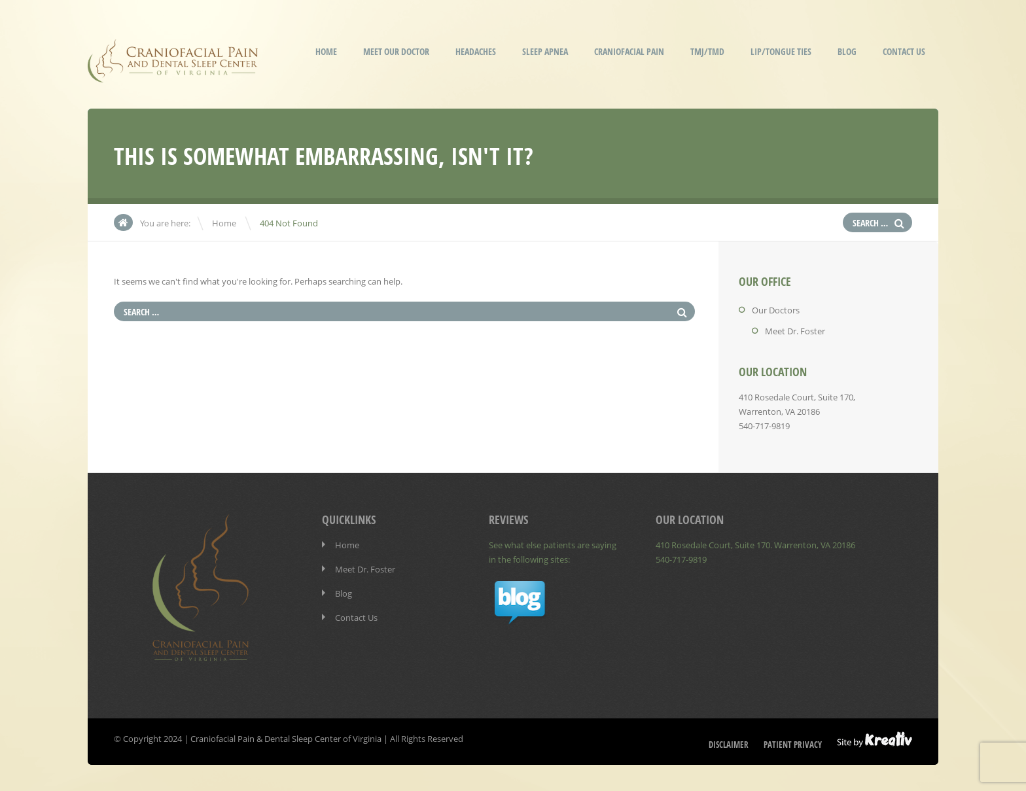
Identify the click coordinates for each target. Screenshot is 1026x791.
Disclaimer (729, 744)
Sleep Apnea (545, 51)
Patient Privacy (793, 744)
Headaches (475, 51)
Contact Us (904, 51)
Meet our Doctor (396, 51)
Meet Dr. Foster (795, 331)
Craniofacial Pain (629, 51)
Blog (847, 51)
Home (326, 51)
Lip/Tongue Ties (781, 51)
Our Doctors (776, 310)
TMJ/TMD (707, 51)
